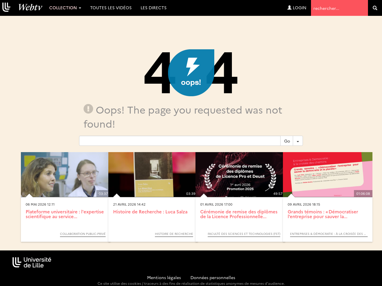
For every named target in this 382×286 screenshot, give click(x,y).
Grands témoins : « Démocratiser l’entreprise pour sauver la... (323, 214)
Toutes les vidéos (111, 7)
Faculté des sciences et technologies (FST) (244, 234)
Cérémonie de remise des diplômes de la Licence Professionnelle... (239, 214)
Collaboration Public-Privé (83, 234)
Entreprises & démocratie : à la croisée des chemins (329, 234)
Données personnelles (212, 277)
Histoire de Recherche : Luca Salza (150, 211)
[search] (375, 8)
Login (296, 7)
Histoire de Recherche (174, 234)
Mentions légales (164, 277)
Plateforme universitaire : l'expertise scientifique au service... (65, 214)
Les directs (154, 7)
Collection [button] (65, 7)
